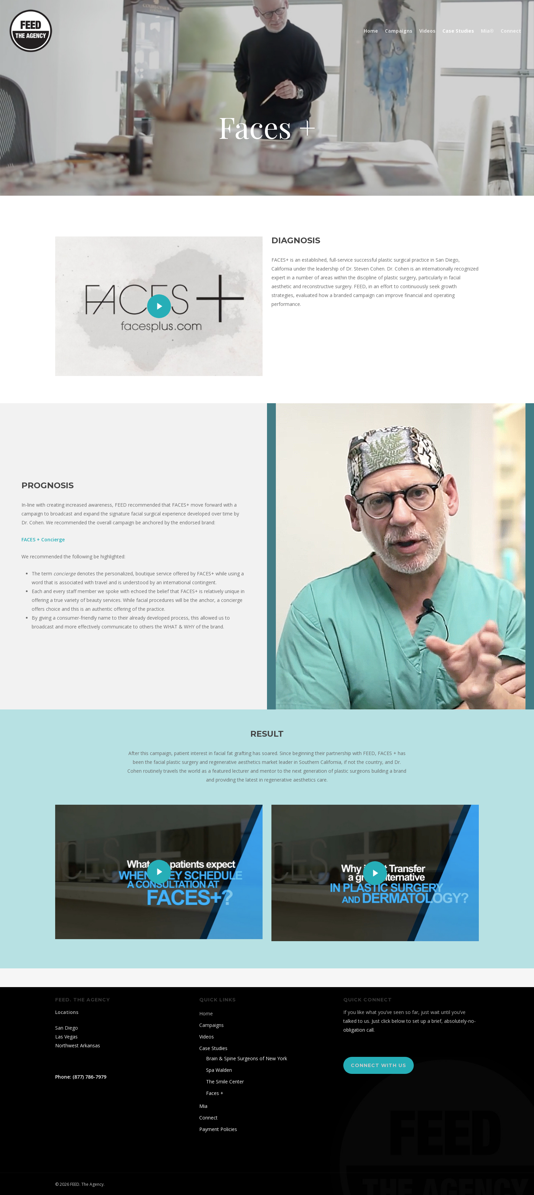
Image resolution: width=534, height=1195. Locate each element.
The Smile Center (225, 1081)
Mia (203, 1106)
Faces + (214, 1093)
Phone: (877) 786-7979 (80, 1077)
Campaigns (211, 1025)
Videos (206, 1036)
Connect (208, 1117)
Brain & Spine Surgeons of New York (246, 1058)
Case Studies (213, 1048)
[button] (378, 1065)
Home (206, 1013)
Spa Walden (219, 1070)
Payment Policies (218, 1129)
